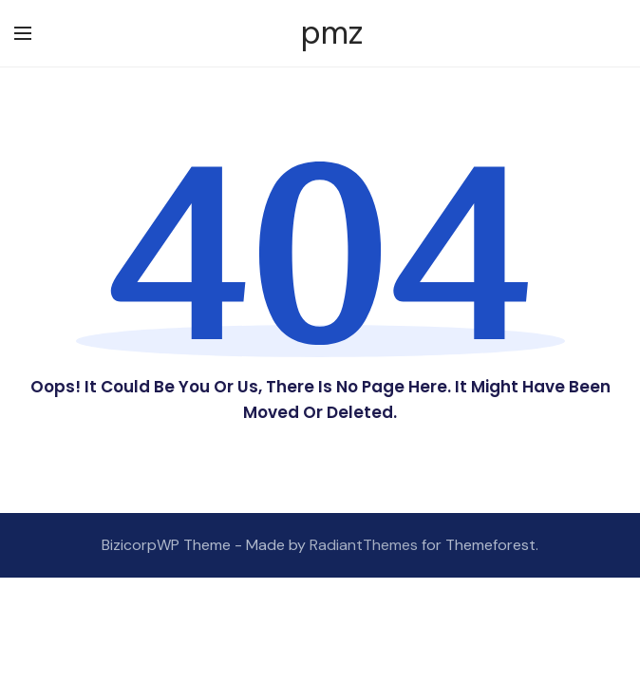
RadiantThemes (366, 545)
